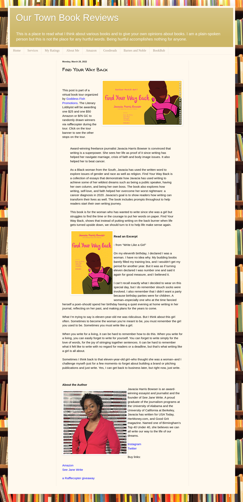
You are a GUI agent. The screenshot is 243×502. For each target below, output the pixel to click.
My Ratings (52, 50)
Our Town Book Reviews (67, 17)
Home (17, 50)
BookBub (159, 50)
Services (32, 50)
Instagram (134, 444)
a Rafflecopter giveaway (78, 478)
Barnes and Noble (135, 50)
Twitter (132, 448)
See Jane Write (72, 469)
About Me (72, 50)
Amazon (91, 50)
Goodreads (110, 50)
